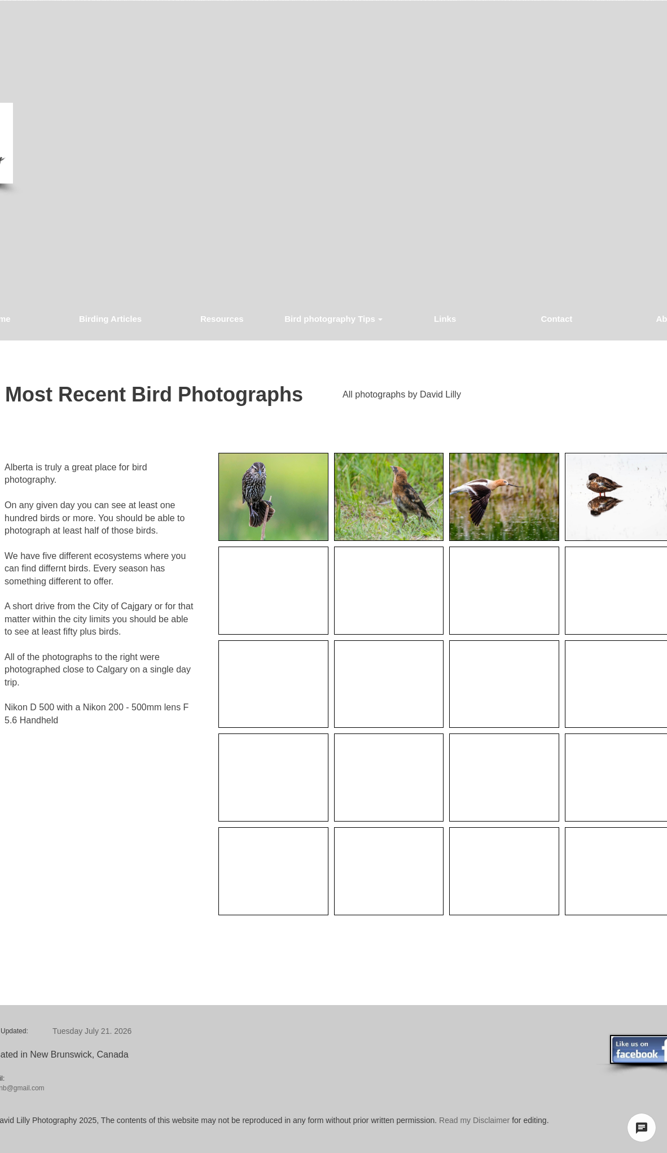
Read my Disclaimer (473, 1120)
